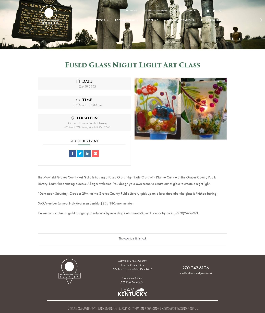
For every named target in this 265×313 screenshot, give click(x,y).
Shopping (153, 20)
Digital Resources (185, 10)
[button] (129, 46)
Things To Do (212, 20)
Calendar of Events (155, 10)
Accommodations (181, 20)
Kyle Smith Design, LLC (187, 308)
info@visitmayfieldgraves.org (195, 273)
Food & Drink (126, 20)
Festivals (100, 20)
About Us (131, 10)
